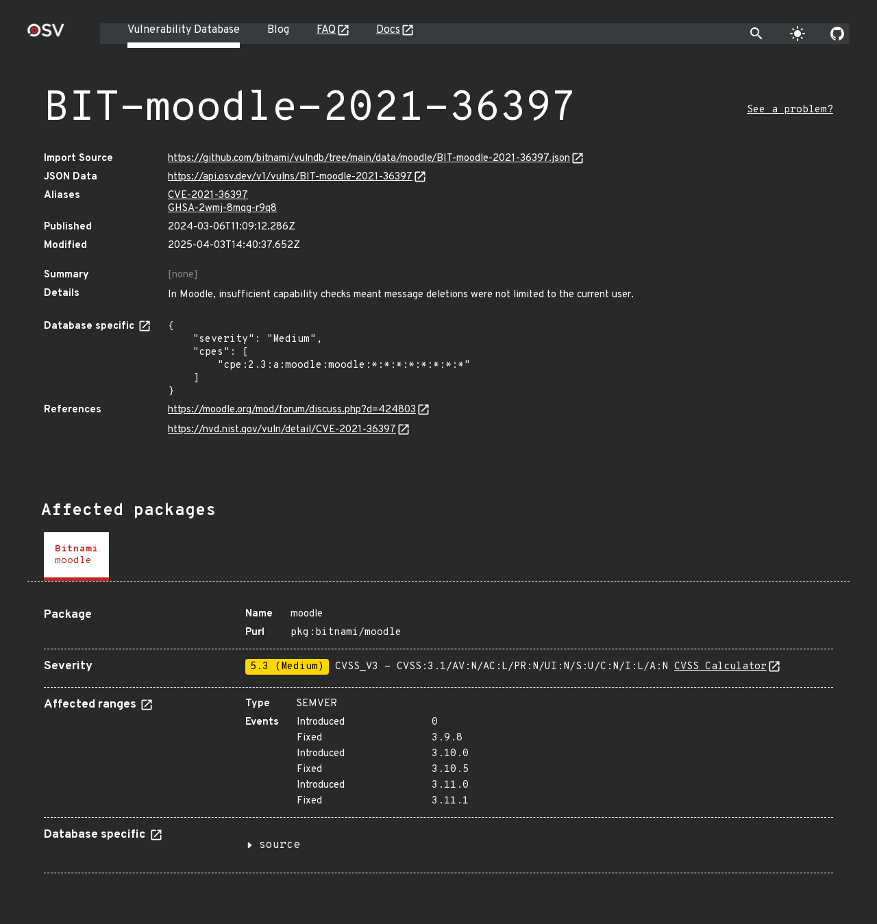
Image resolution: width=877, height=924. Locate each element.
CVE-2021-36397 (208, 195)
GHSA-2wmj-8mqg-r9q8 (222, 208)
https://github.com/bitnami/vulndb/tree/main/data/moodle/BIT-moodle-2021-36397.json (369, 158)
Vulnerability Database (183, 30)
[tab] (76, 556)
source (279, 845)
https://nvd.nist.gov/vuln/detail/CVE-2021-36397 (282, 429)
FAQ (326, 30)
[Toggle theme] (797, 33)
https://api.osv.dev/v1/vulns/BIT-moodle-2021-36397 (290, 177)
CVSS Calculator (720, 666)
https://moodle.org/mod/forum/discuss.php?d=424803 (292, 409)
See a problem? (790, 109)
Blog (278, 30)
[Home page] (45, 34)
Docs (388, 30)
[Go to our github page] (837, 33)
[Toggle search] (756, 33)
